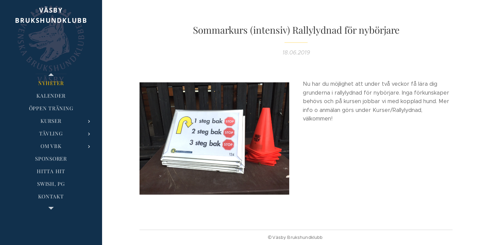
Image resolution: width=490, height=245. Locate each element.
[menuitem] (51, 83)
